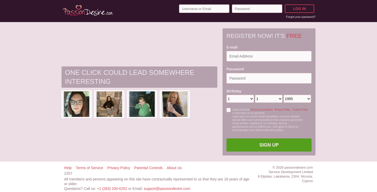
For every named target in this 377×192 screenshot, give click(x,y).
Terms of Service (89, 168)
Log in (299, 9)
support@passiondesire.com (167, 188)
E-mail (231, 47)
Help (68, 168)
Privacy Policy (283, 109)
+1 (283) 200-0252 (112, 188)
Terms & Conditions (261, 109)
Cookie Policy (300, 109)
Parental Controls (148, 168)
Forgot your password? (301, 16)
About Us (174, 168)
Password (235, 69)
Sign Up (269, 145)
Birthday (233, 91)
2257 (68, 173)
